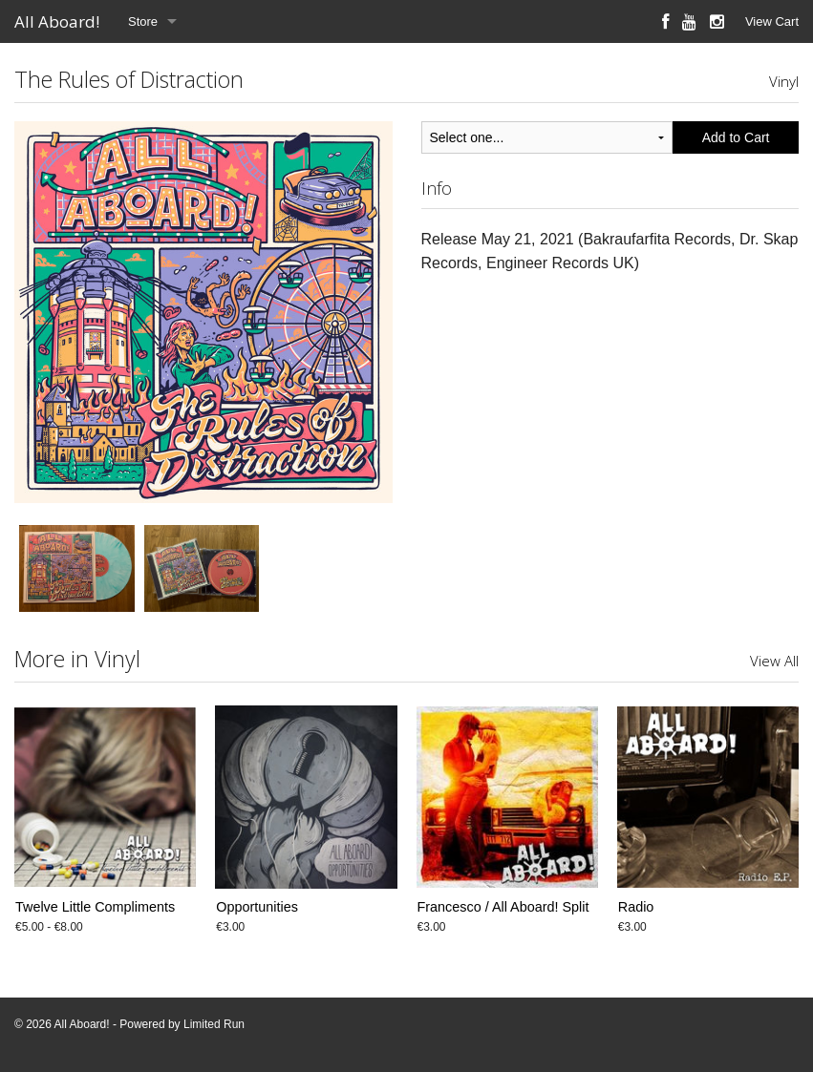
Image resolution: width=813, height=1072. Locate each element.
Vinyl (784, 81)
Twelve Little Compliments (95, 906)
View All (774, 660)
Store (143, 21)
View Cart (772, 21)
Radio (636, 906)
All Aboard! (56, 21)
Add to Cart (736, 137)
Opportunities (257, 906)
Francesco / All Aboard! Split (503, 906)
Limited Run (214, 1024)
